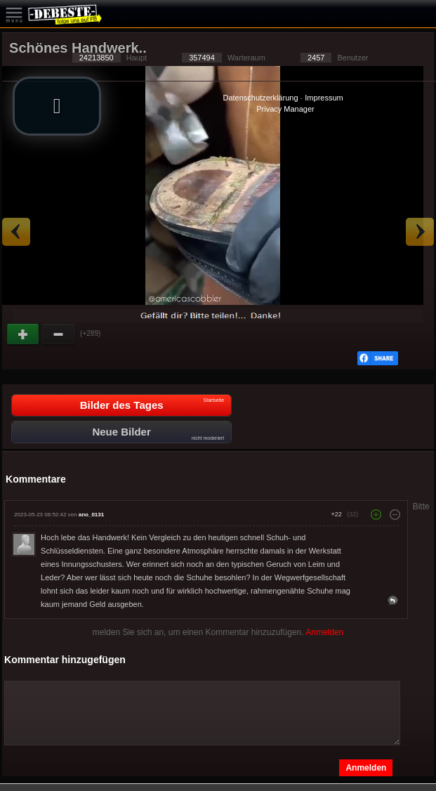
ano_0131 (91, 514)
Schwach (59, 334)
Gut (23, 334)
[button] (57, 106)
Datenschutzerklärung (260, 97)
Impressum (324, 97)
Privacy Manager (285, 109)
